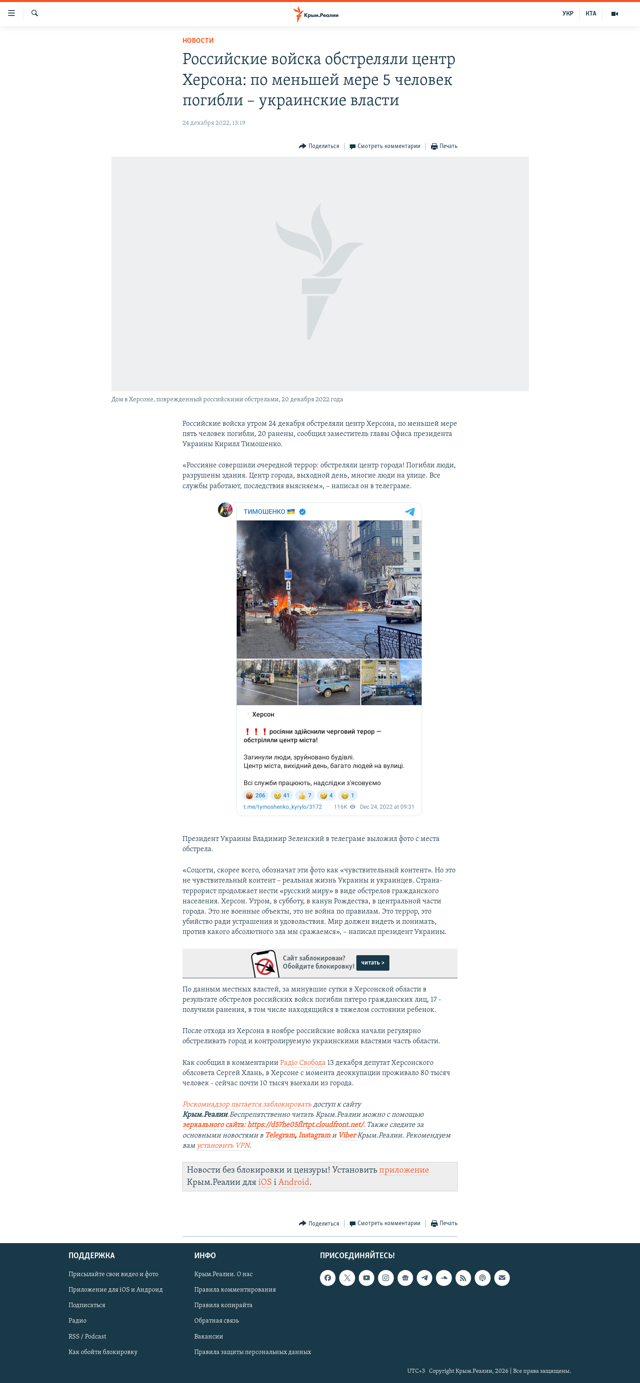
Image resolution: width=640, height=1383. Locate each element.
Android (293, 1182)
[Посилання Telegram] (280, 1136)
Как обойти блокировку (103, 1352)
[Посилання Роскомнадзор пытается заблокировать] (246, 1105)
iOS (265, 1182)
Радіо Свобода (303, 1063)
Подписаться (87, 1305)
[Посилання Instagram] (314, 1136)
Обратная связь (216, 1321)
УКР (567, 14)
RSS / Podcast (87, 1336)
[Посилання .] (228, 1115)
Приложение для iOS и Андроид (116, 1290)
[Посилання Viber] (347, 1136)
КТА (591, 14)
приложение (404, 1170)
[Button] (319, 146)
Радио (78, 1321)
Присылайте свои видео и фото (113, 1274)
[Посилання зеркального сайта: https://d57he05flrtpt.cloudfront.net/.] (273, 1125)
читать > (372, 963)
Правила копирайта (223, 1305)
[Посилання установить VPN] (223, 1146)
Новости (198, 41)
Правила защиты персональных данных (252, 1352)
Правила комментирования (235, 1290)
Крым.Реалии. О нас (223, 1274)
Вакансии (208, 1336)
